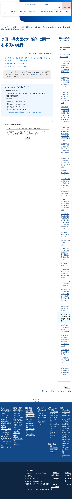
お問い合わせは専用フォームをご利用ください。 (25, 112)
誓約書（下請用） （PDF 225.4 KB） (18, 66)
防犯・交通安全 (54, 440)
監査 (63, 445)
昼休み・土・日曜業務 (55, 480)
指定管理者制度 (66, 436)
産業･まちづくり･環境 (47, 12)
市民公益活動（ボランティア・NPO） (41, 415)
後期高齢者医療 (6, 415)
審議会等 (64, 438)
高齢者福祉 (29, 412)
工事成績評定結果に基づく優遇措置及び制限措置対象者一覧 (65, 273)
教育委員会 (17, 437)
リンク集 (68, 477)
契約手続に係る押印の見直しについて (65, 234)
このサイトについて (67, 467)
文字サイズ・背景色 (30, 4)
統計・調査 (65, 441)
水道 (3, 417)
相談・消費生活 (6, 440)
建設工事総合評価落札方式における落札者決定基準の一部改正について (65, 83)
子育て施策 (17, 425)
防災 (51, 438)
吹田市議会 (65, 413)
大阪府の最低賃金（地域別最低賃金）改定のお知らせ (65, 328)
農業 (51, 413)
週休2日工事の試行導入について (65, 243)
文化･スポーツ (33, 12)
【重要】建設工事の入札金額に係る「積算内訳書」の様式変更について (65, 98)
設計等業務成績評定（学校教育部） (65, 308)
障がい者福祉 (29, 416)
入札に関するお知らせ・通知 (56, 27)
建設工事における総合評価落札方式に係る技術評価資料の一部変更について (65, 149)
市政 (67, 12)
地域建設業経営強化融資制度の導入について (65, 361)
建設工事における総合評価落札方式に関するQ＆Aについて (65, 163)
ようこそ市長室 (66, 411)
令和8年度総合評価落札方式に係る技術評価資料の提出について (65, 183)
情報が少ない (19, 134)
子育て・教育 (13, 12)
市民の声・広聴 (66, 425)
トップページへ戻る (64, 391)
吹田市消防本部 (54, 442)
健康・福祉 (23, 12)
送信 (27, 138)
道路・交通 (53, 419)
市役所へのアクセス (55, 467)
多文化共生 (5, 438)
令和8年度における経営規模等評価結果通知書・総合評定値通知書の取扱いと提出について (65, 68)
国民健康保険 (5, 413)
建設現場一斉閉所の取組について (65, 173)
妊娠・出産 (17, 406)
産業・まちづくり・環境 (21, 27)
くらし (4, 12)
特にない (12, 132)
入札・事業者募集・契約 (38, 27)
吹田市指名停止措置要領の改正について (65, 193)
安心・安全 (59, 12)
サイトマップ (67, 472)
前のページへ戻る (48, 391)
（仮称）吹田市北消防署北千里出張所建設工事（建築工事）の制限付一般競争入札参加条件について (65, 221)
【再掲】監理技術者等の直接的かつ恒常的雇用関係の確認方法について (65, 205)
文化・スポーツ (41, 401)
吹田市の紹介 (65, 402)
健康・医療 (29, 402)
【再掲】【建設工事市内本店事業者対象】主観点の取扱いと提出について (65, 254)
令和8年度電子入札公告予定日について (65, 284)
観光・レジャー (42, 408)
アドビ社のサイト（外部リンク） (29, 74)
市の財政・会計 (66, 419)
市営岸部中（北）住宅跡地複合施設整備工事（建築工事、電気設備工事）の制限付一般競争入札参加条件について (65, 115)
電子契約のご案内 (65, 264)
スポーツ (40, 406)
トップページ (7, 27)
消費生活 (52, 444)
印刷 (66, 387)
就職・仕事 (5, 428)
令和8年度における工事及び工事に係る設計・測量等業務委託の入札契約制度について (65, 296)
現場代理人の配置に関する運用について (65, 352)
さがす (58, 8)
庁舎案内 (56, 471)
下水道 (4, 419)
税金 (3, 406)
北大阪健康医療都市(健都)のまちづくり (30, 428)
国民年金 (4, 411)
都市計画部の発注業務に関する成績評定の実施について (65, 372)
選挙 (63, 443)
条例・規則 (65, 426)
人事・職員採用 (66, 440)
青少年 (16, 435)
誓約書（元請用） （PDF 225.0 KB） (18, 63)
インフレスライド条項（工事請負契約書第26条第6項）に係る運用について (65, 341)
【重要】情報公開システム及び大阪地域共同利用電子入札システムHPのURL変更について (65, 134)
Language (46, 4)
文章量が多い (33, 134)
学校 (15, 427)
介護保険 (28, 414)
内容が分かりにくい (26, 132)
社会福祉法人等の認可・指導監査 (30, 423)
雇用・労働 (53, 411)
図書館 (16, 429)
